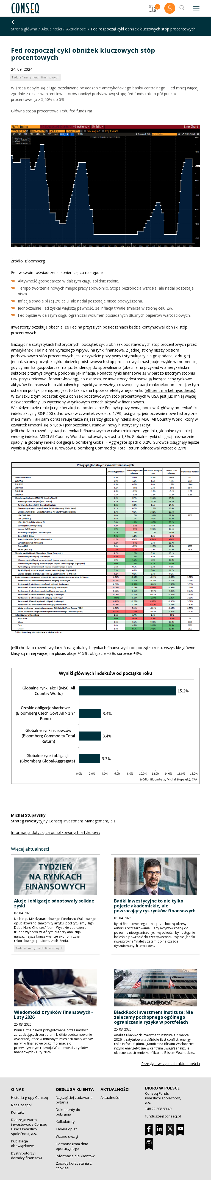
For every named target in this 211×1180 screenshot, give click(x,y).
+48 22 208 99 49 (158, 1108)
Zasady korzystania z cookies (74, 1165)
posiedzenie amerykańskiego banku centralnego (123, 87)
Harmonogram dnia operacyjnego (72, 1146)
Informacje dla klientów (75, 1155)
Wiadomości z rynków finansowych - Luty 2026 (53, 1014)
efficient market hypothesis (170, 390)
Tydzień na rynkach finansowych (39, 948)
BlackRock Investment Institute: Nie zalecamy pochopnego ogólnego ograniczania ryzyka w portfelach (153, 1017)
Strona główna (24, 29)
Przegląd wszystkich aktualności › (170, 1063)
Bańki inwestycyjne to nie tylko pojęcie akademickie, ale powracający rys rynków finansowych (155, 906)
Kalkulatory (65, 1121)
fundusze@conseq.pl (163, 1116)
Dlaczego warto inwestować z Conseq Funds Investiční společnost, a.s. (29, 1126)
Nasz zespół (21, 1104)
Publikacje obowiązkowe (22, 1143)
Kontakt (17, 1112)
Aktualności (51, 29)
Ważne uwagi (67, 1136)
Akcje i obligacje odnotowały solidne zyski (54, 903)
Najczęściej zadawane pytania (74, 1100)
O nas (17, 1089)
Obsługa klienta (75, 1089)
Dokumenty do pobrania (68, 1112)
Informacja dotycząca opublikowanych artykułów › (55, 832)
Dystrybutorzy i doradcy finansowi (26, 1155)
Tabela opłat (66, 1129)
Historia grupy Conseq (29, 1097)
